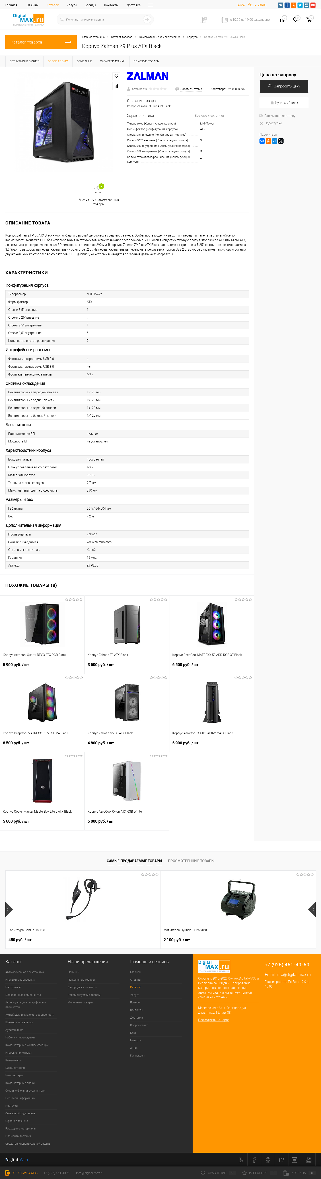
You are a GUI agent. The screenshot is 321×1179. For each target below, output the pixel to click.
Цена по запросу (277, 74)
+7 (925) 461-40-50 (57, 1173)
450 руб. (19, 939)
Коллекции (137, 1055)
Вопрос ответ (139, 1025)
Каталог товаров (41, 42)
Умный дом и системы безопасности (29, 1014)
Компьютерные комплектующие (27, 1045)
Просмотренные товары (191, 860)
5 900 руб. (42, 667)
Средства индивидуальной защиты (28, 1143)
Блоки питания (15, 1067)
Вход (241, 4)
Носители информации (20, 1098)
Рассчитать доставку (277, 116)
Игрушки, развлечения (20, 979)
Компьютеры (14, 1075)
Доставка (134, 5)
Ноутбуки (11, 1105)
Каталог (53, 5)
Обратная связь (21, 1173)
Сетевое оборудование (20, 1113)
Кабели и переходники (20, 1037)
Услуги (72, 5)
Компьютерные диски (20, 1083)
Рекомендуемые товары (84, 994)
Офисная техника (16, 1121)
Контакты (111, 5)
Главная (11, 5)
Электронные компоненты (23, 994)
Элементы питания (18, 1136)
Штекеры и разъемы (19, 1022)
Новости (135, 1040)
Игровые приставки (18, 1052)
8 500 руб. (42, 746)
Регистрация (257, 4)
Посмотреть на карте (213, 1020)
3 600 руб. (127, 667)
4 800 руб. (127, 746)
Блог (133, 1032)
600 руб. (252, 939)
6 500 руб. (211, 667)
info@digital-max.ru (293, 974)
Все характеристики (209, 115)
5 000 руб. (127, 824)
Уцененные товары (80, 1002)
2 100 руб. (99, 939)
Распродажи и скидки (82, 987)
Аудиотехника (14, 1030)
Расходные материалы (20, 1128)
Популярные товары (81, 979)
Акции (134, 1048)
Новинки (73, 972)
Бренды (90, 5)
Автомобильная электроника (24, 972)
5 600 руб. (42, 824)
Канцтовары (13, 1060)
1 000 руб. (177, 939)
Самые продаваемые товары (134, 860)
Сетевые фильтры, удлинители (25, 1090)
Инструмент (13, 987)
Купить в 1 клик (284, 103)
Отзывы (33, 5)
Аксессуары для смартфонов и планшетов (25, 1005)
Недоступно (270, 123)
